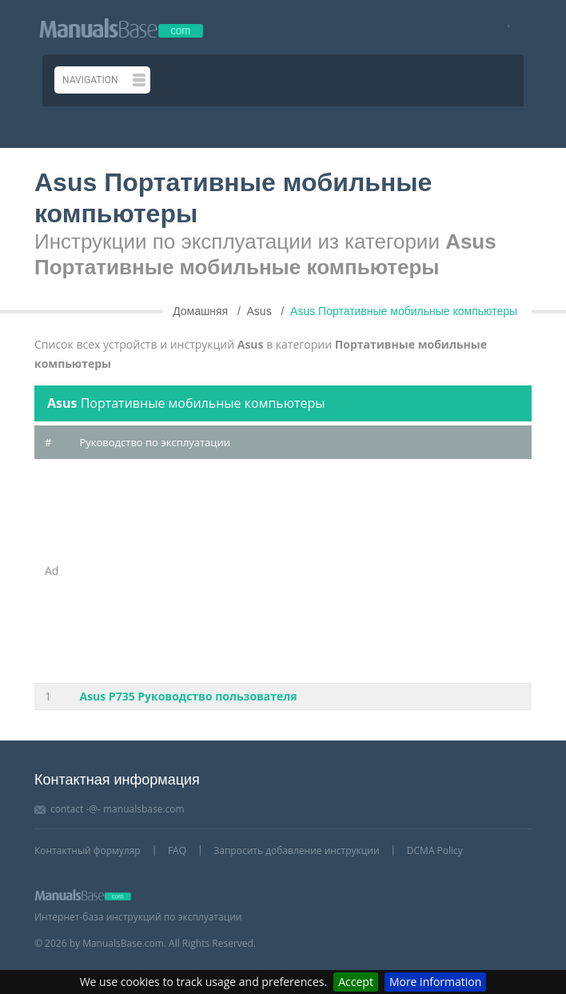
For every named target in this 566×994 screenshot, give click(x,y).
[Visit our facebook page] (503, 27)
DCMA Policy (435, 850)
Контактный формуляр (87, 850)
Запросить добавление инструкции (296, 850)
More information (435, 981)
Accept (355, 981)
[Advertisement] (300, 571)
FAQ (177, 850)
